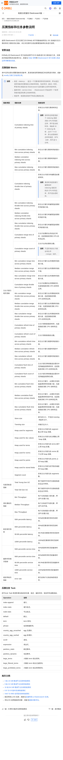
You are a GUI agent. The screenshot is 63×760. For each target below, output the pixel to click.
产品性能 (45, 18)
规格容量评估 (34, 700)
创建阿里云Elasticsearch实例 (37, 697)
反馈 (34, 720)
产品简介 (37, 18)
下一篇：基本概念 (54, 709)
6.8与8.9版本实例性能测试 (15, 690)
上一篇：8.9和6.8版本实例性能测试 (14, 709)
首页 (3, 18)
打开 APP (56, 3)
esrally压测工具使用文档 (13, 75)
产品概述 (30, 18)
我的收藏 (55, 35)
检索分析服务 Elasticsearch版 (16, 18)
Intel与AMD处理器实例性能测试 (17, 694)
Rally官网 (32, 58)
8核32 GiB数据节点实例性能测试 (17, 684)
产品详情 (31, 35)
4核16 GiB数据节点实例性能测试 (17, 681)
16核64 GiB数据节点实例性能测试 (18, 687)
